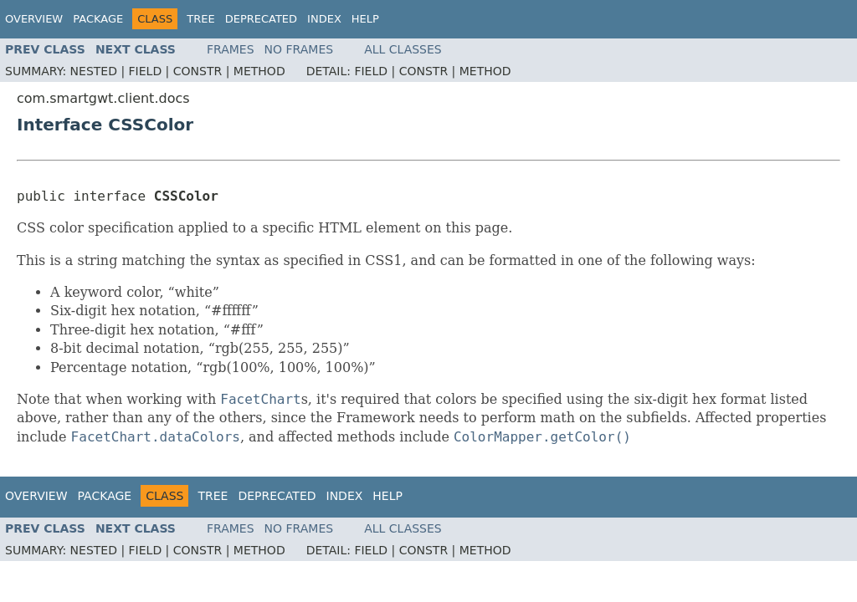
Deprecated (261, 19)
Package (98, 19)
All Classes (403, 49)
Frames (230, 49)
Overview (34, 19)
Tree (200, 19)
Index (324, 19)
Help (365, 19)
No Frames (299, 49)
